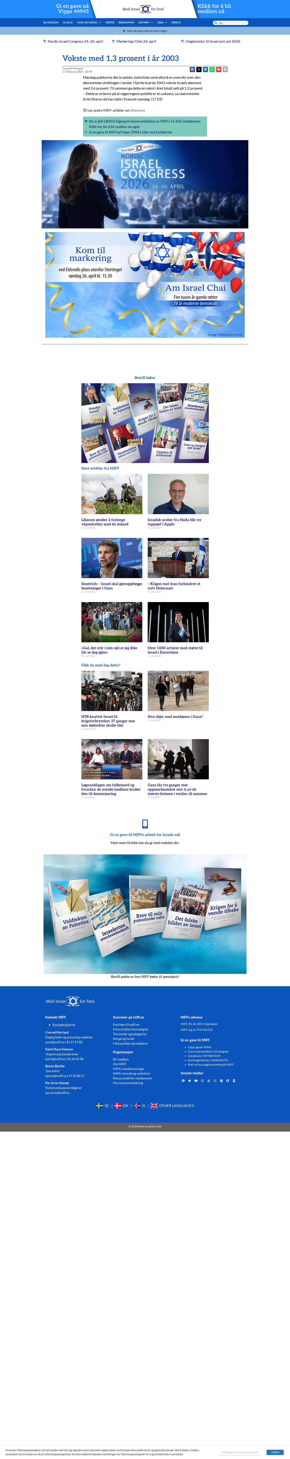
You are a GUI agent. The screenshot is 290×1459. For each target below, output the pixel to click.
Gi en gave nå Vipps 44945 (72, 9)
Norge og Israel (123, 1039)
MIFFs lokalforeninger (128, 1069)
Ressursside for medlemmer (132, 1078)
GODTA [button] (275, 1452)
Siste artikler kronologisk (130, 1029)
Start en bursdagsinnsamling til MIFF (211, 1064)
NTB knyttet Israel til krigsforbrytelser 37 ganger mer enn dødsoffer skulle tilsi (108, 721)
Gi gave (68, 22)
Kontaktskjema (64, 1024)
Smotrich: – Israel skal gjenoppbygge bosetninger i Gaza (111, 586)
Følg (162, 22)
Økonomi (138, 110)
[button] (199, 69)
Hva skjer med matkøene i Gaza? (175, 717)
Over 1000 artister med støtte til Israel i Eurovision (175, 650)
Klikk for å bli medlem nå (214, 9)
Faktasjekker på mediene (130, 1043)
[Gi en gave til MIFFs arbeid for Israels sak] (145, 823)
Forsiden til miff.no (126, 1024)
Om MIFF (145, 22)
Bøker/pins (126, 22)
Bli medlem (51, 22)
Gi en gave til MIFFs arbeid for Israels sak (145, 835)
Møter (109, 22)
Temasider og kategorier (130, 1034)
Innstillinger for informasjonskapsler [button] (239, 1452)
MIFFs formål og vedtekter (131, 1073)
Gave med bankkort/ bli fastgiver (208, 1051)
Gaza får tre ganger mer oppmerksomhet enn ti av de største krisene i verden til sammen (177, 789)
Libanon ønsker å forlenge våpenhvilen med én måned (105, 522)
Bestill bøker (145, 378)
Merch (176, 22)
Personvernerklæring (128, 1083)
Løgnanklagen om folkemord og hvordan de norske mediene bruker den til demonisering (111, 789)
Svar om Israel (89, 22)
